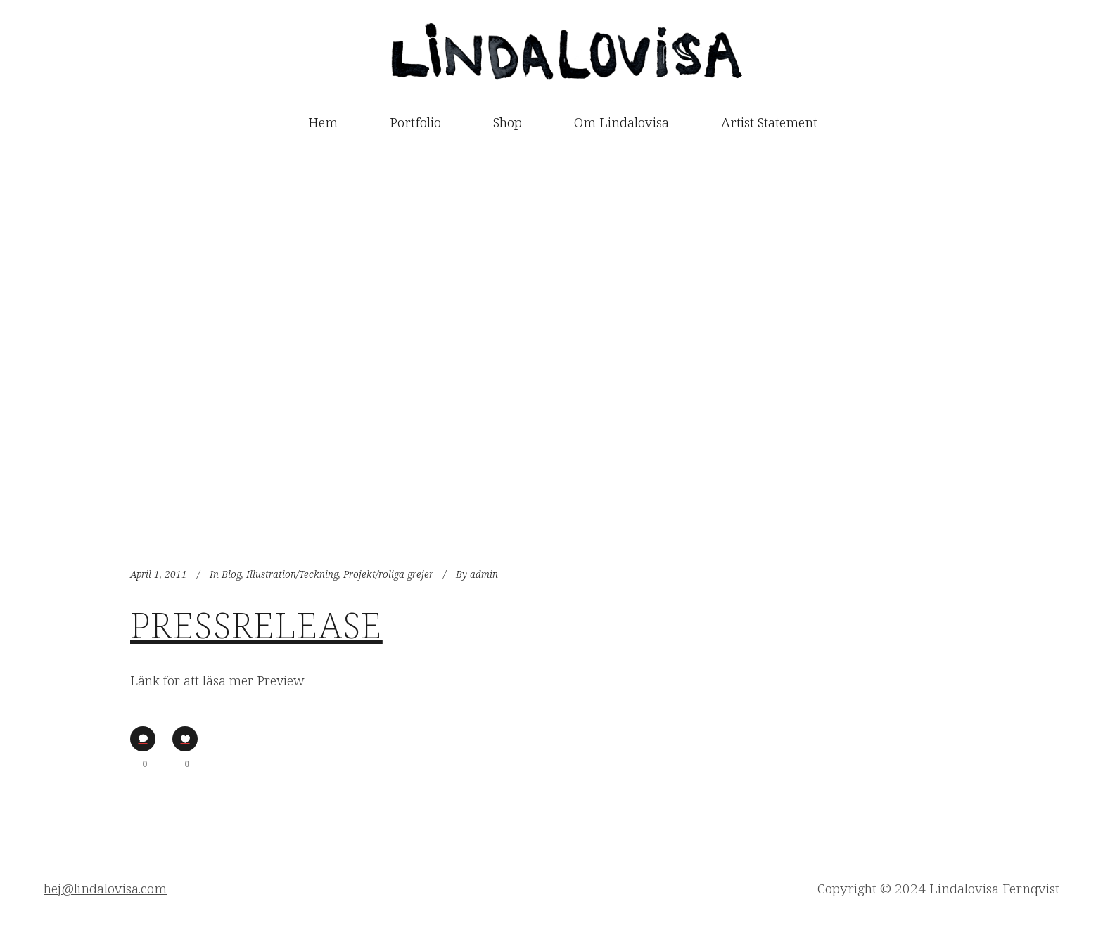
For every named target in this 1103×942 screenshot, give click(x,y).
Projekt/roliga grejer (388, 574)
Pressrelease (256, 625)
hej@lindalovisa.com (105, 888)
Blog (231, 574)
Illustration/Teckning (292, 574)
